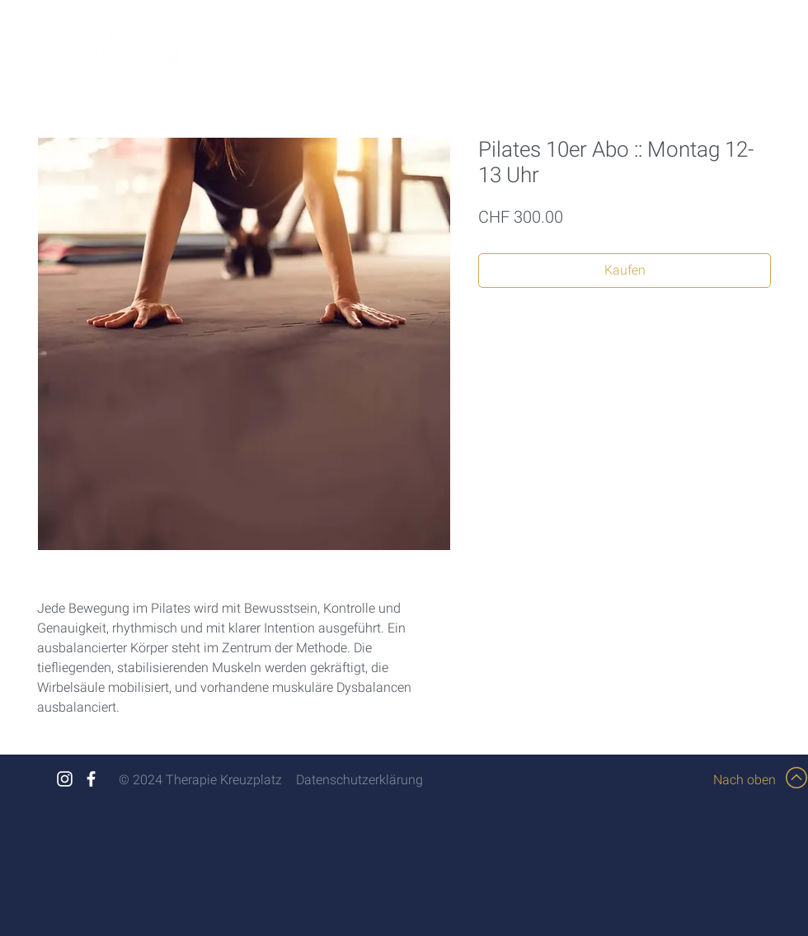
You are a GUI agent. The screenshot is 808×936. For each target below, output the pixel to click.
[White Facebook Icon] (91, 779)
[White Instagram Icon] (64, 779)
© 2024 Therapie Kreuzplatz (200, 780)
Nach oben (744, 780)
